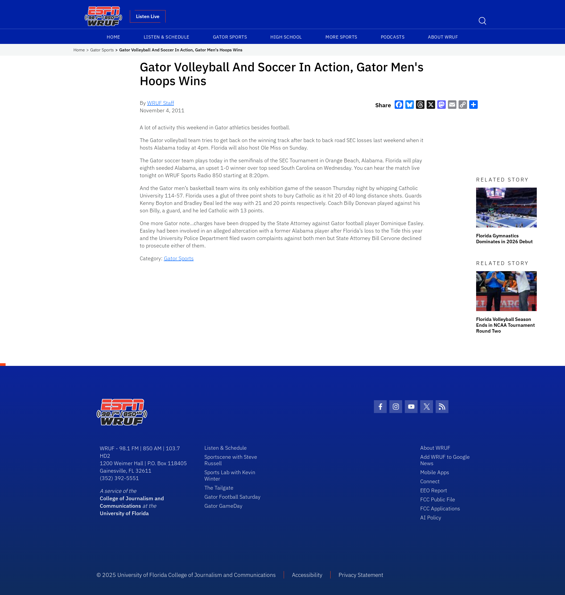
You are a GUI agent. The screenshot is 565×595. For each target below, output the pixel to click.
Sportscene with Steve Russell (230, 460)
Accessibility (307, 575)
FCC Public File (437, 499)
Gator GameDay (223, 505)
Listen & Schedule (166, 37)
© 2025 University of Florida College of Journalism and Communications (186, 575)
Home (113, 37)
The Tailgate (218, 487)
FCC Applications (440, 508)
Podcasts (393, 37)
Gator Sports (230, 37)
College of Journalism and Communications (132, 502)
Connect (430, 481)
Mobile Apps (434, 472)
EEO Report (433, 490)
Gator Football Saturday (232, 496)
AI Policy (430, 517)
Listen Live (147, 16)
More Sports (341, 37)
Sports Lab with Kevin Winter (229, 475)
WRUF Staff (160, 102)
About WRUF (443, 37)
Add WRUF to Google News (445, 460)
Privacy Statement (361, 575)
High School (286, 37)
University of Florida (124, 513)
